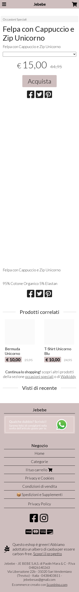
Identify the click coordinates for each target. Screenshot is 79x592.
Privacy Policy (39, 503)
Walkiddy (68, 376)
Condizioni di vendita (39, 486)
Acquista (39, 81)
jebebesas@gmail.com (39, 579)
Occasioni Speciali (15, 19)
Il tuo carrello (39, 469)
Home (39, 453)
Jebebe (39, 4)
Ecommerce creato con (39, 584)
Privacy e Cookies (39, 478)
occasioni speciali (39, 376)
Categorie (39, 461)
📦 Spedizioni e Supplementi (39, 494)
